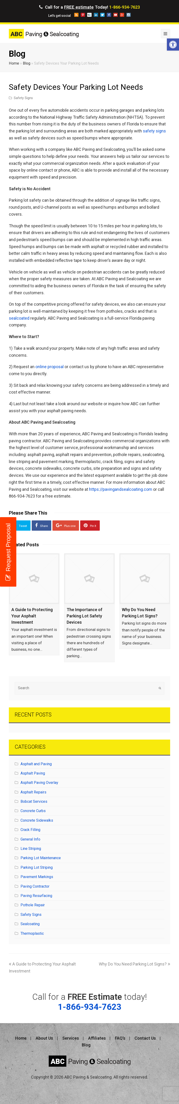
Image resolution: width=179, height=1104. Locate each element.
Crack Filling (30, 829)
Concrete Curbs (33, 811)
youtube (115, 15)
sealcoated (19, 318)
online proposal (49, 366)
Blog (26, 63)
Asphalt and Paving (36, 764)
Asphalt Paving (33, 773)
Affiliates (97, 1038)
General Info (30, 839)
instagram (128, 15)
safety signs (154, 130)
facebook (109, 15)
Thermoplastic (32, 933)
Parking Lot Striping (37, 867)
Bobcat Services (34, 801)
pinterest (83, 15)
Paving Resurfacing (36, 895)
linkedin (96, 15)
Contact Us (145, 1038)
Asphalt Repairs (33, 792)
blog (76, 15)
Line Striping (31, 848)
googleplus (122, 15)
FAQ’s (120, 1038)
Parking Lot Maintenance (41, 858)
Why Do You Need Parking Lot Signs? (134, 964)
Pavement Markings (37, 877)
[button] (173, 44)
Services (70, 1038)
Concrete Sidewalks (37, 820)
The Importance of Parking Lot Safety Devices (84, 616)
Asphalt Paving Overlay (39, 782)
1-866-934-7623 (124, 7)
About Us (44, 1038)
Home (14, 63)
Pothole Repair (33, 905)
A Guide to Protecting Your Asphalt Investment (32, 616)
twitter (102, 15)
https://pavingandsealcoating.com (120, 489)
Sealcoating (30, 924)
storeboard (89, 15)
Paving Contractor (35, 886)
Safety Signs (23, 98)
